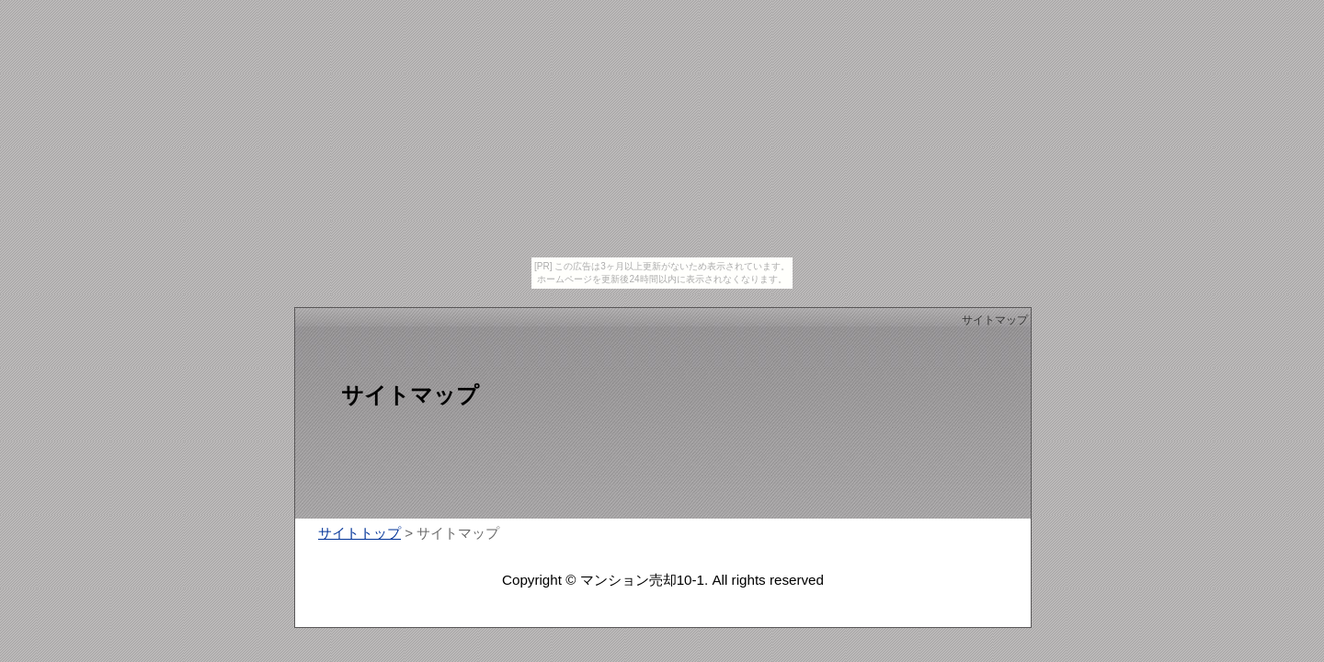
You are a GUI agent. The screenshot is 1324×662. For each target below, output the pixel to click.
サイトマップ (995, 320)
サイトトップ (359, 533)
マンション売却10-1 (642, 580)
